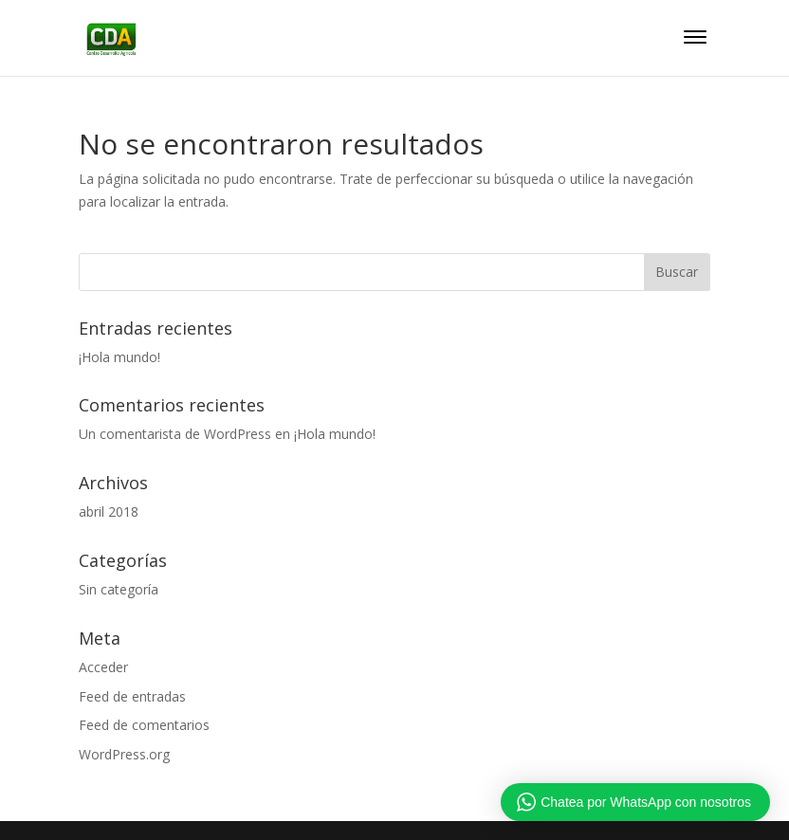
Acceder (103, 667)
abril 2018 (108, 511)
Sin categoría (118, 589)
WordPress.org (124, 754)
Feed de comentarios (144, 725)
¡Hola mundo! (119, 357)
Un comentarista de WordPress (175, 434)
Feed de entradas (132, 696)
